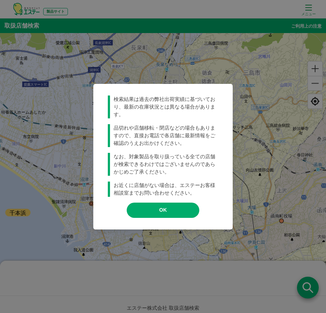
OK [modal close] (163, 210)
